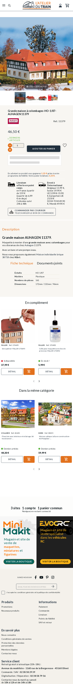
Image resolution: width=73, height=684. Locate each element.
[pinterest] (47, 577)
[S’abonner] (53, 586)
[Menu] (3, 5)
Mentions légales (9, 649)
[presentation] (33, 380)
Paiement (43, 606)
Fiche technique (21, 263)
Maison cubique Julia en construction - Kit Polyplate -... (54, 437)
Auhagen (29, 245)
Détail (12, 371)
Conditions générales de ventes (16, 639)
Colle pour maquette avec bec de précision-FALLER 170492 (52, 350)
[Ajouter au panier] (43, 148)
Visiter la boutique (19, 561)
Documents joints (50, 263)
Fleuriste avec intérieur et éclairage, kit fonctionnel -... (18, 437)
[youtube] (41, 577)
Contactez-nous (9, 653)
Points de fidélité (47, 618)
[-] (10, 145)
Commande (44, 610)
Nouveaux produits (10, 610)
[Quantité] (18, 145)
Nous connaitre (8, 635)
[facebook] (35, 577)
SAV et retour (45, 622)
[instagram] (53, 577)
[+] (10, 150)
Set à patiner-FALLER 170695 (13, 349)
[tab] (22, 263)
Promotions (7, 606)
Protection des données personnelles (12, 644)
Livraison (43, 614)
